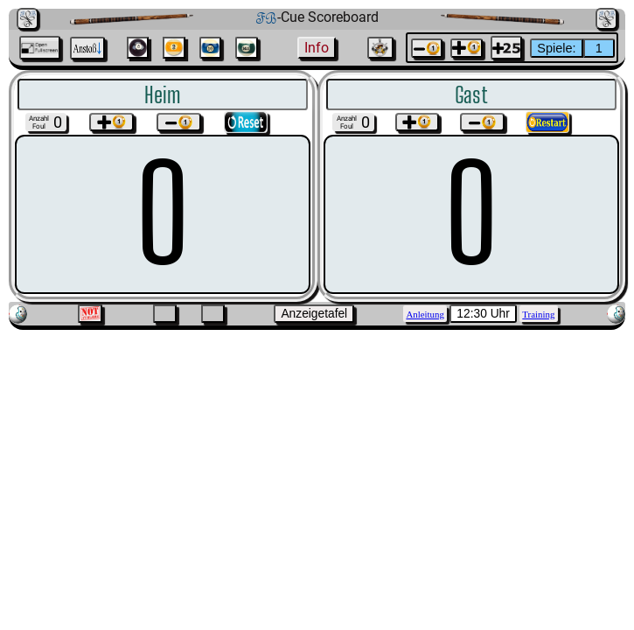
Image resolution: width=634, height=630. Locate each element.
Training (538, 314)
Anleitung (424, 314)
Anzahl (39, 118)
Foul (38, 126)
